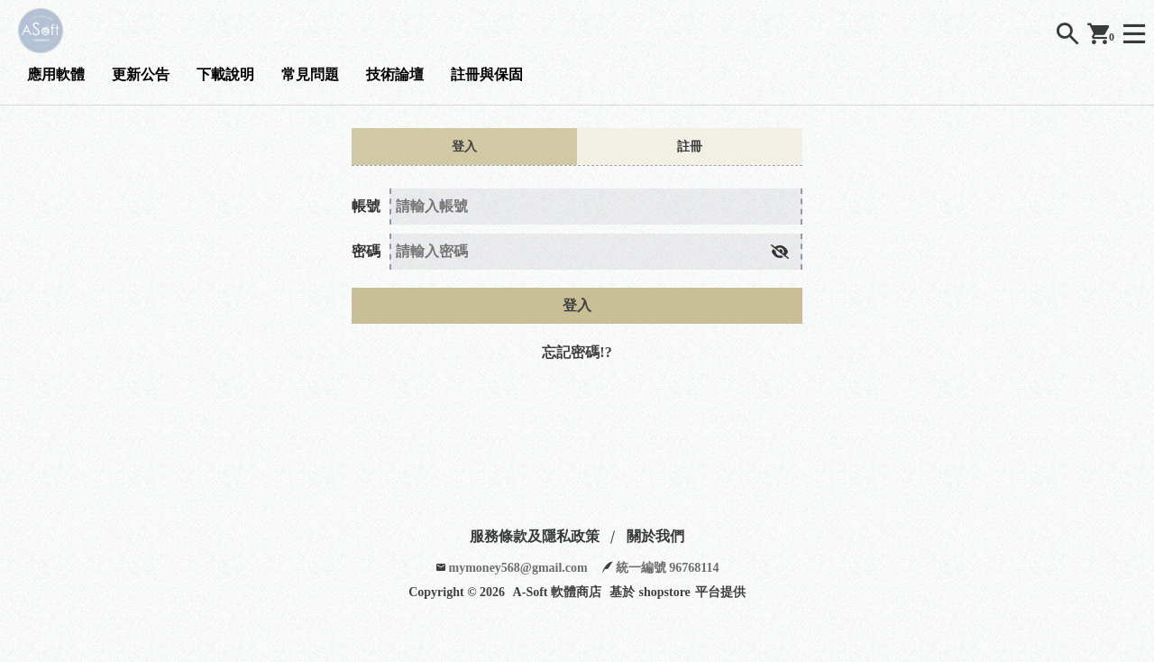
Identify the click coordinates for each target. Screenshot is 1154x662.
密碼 (366, 251)
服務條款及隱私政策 (535, 536)
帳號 (366, 206)
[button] (780, 251)
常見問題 (310, 74)
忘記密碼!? (576, 352)
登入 (577, 305)
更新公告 (140, 74)
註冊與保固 (487, 74)
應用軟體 (56, 74)
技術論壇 (395, 74)
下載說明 (225, 74)
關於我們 (655, 536)
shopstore (665, 592)
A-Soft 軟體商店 (557, 592)
